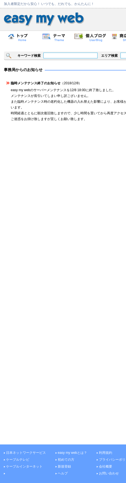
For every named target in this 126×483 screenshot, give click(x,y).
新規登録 (64, 466)
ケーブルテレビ (17, 460)
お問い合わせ (109, 473)
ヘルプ (63, 473)
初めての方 (66, 460)
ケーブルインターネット (24, 466)
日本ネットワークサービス (26, 453)
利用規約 (105, 453)
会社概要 (105, 466)
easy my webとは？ (72, 453)
